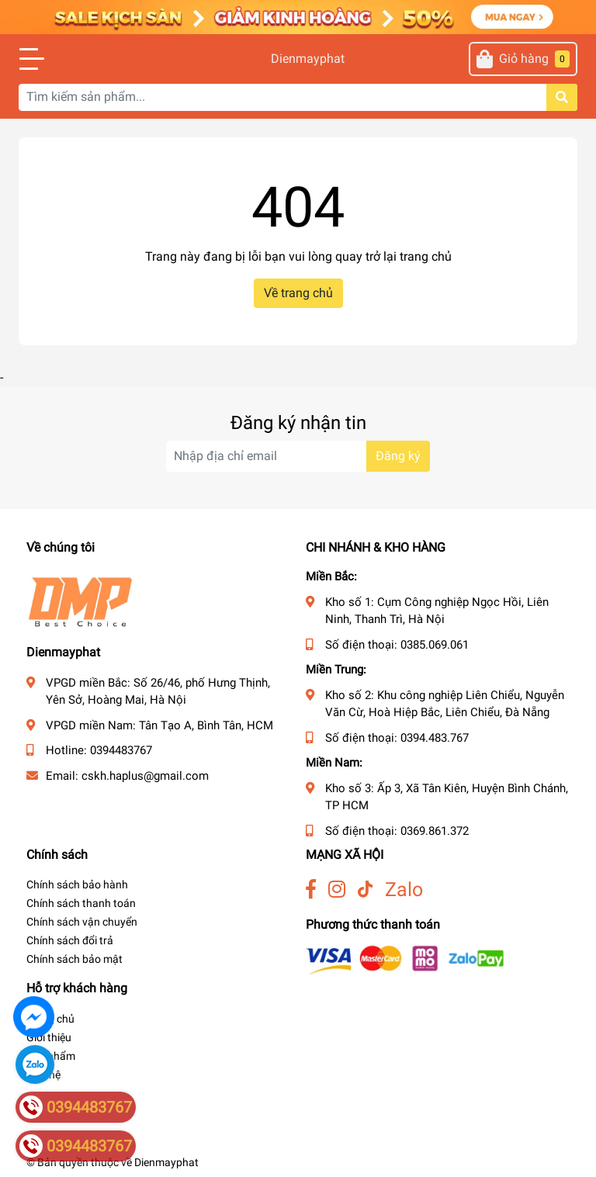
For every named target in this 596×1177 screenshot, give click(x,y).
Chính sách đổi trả (69, 940)
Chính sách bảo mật (74, 959)
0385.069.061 (434, 645)
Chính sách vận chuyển (81, 922)
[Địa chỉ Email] (298, 456)
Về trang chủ (298, 293)
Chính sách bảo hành (77, 884)
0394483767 (121, 750)
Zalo (404, 889)
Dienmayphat (298, 58)
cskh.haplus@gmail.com (145, 776)
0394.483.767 (434, 738)
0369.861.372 (434, 831)
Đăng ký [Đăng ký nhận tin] (398, 455)
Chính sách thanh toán (81, 903)
